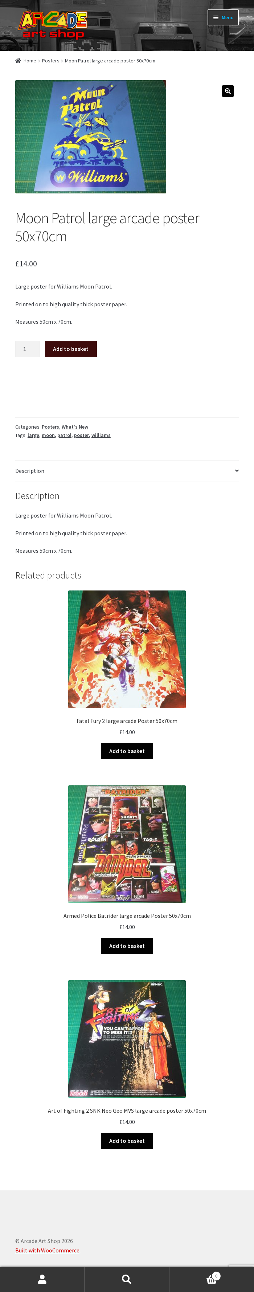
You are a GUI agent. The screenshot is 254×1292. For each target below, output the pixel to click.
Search (127, 1279)
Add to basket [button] (127, 751)
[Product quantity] (27, 349)
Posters (51, 60)
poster (81, 435)
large (33, 435)
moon (48, 435)
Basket (195, 1274)
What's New (75, 427)
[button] (228, 91)
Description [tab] (29, 470)
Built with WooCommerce (47, 1250)
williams (101, 435)
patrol (64, 435)
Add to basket (71, 348)
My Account (42, 1279)
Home (30, 60)
